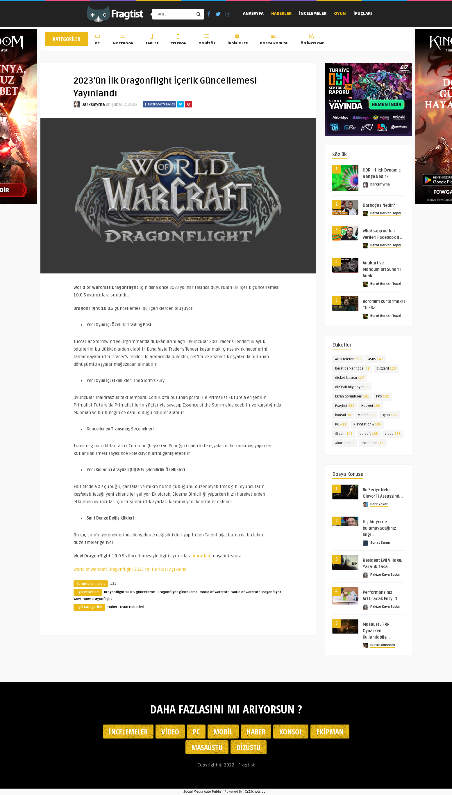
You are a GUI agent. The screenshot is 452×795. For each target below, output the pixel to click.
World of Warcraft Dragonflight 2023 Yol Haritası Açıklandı (131, 569)
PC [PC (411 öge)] (340, 424)
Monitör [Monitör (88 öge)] (366, 415)
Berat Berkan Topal (385, 213)
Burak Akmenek (382, 645)
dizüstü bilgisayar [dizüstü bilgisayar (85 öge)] (352, 387)
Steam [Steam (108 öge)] (344, 434)
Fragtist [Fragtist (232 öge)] (344, 406)
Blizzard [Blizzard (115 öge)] (386, 368)
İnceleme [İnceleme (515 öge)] (373, 443)
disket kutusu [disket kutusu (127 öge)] (349, 378)
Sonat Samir (380, 542)
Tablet (152, 40)
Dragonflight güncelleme (178, 592)
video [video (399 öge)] (393, 434)
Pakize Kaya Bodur (385, 575)
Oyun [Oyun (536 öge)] (389, 415)
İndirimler (238, 40)
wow (77, 599)
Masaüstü (207, 747)
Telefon (179, 40)
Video (170, 731)
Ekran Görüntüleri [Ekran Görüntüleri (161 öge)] (352, 396)
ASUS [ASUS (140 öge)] (375, 359)
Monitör (207, 40)
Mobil (223, 731)
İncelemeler (312, 14)
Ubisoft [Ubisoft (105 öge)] (369, 434)
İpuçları (362, 14)
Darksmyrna (93, 104)
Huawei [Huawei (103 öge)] (370, 406)
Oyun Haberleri (132, 607)
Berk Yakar (379, 504)
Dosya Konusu (274, 40)
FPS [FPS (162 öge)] (382, 396)
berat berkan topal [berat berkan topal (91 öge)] (352, 368)
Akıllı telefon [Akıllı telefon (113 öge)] (348, 359)
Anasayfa (253, 14)
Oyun (340, 14)
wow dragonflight (97, 599)
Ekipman (330, 731)
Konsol (291, 731)
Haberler (281, 14)
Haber (112, 607)
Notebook (123, 40)
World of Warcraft (214, 592)
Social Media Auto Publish (203, 792)
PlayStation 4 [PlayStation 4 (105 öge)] (367, 424)
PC (98, 40)
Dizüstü (248, 747)
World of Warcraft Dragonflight (256, 592)
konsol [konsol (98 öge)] (343, 415)
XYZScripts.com (257, 792)
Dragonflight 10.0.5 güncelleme (129, 592)
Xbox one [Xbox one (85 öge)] (345, 443)
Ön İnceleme (312, 40)
